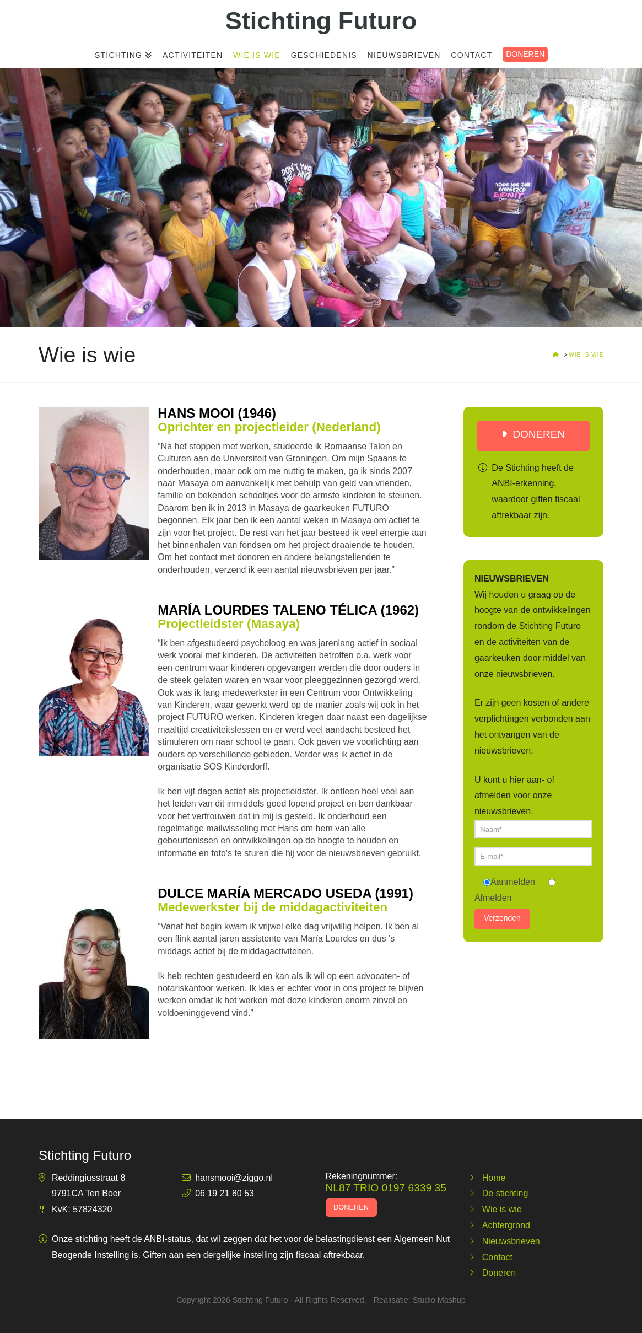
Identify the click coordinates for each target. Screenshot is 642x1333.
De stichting (505, 1193)
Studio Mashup (439, 1300)
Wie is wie (502, 1209)
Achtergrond (506, 1225)
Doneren (499, 1272)
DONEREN (525, 54)
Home (494, 1177)
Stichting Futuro (321, 20)
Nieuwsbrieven (511, 1241)
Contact (497, 1257)
